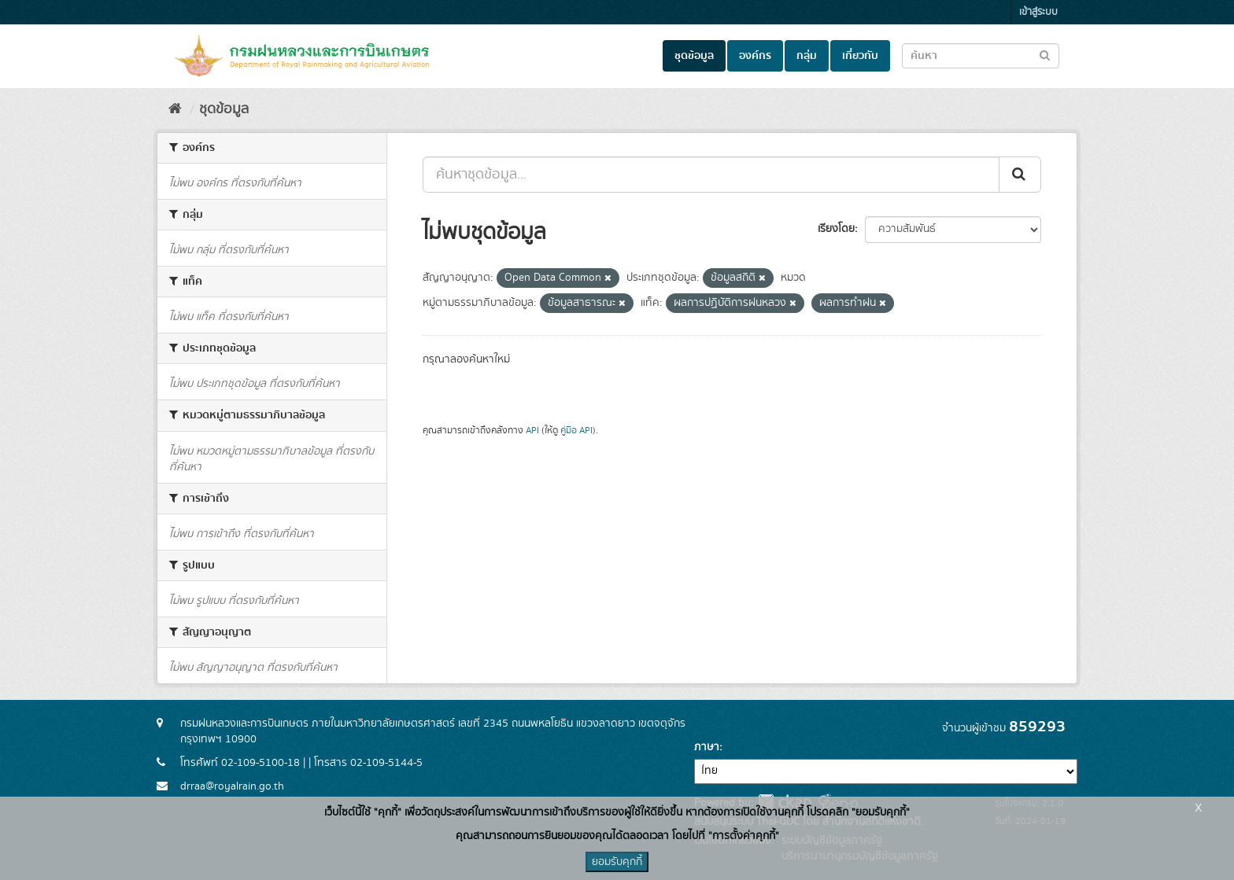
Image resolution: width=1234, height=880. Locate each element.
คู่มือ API (576, 430)
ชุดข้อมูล (694, 55)
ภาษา (706, 747)
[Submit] (1020, 174)
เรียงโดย (836, 229)
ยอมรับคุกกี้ (617, 862)
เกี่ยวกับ (860, 55)
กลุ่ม (806, 55)
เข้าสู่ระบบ (1038, 12)
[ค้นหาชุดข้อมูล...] (711, 174)
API (532, 430)
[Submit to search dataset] (1044, 54)
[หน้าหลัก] (175, 109)
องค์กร (755, 55)
